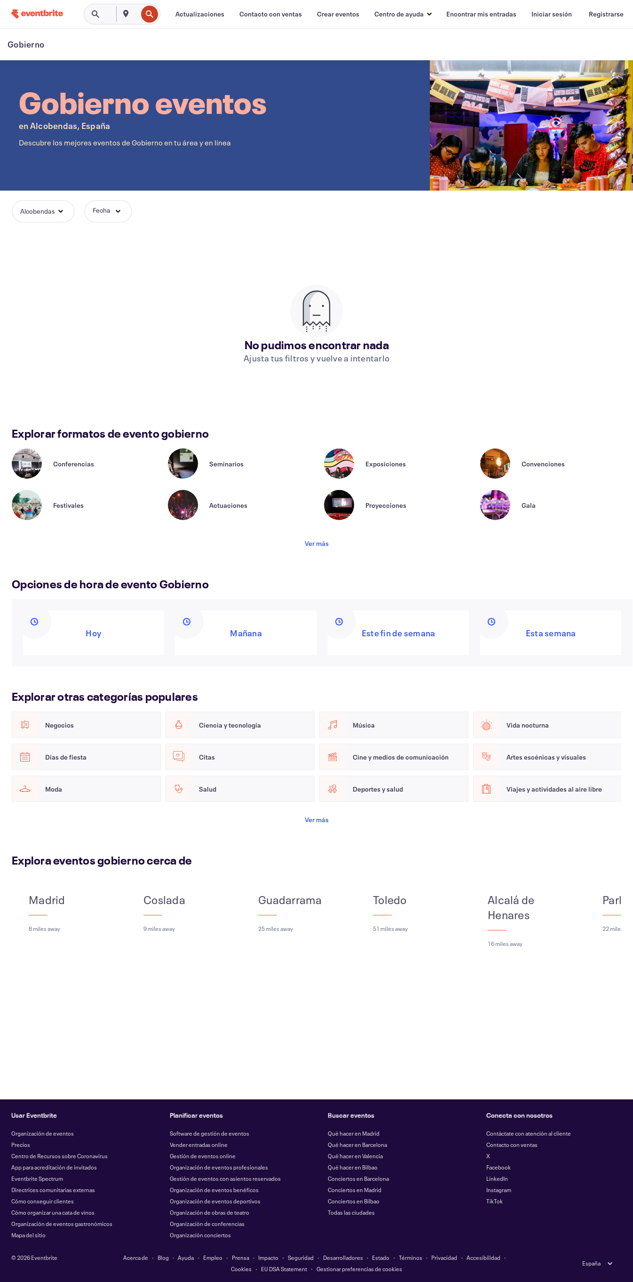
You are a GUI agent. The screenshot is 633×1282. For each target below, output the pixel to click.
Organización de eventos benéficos (214, 1190)
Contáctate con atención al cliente (528, 1133)
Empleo (212, 1257)
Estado (380, 1257)
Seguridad (301, 1257)
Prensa (240, 1257)
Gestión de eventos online (203, 1156)
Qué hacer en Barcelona (357, 1144)
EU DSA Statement (284, 1269)
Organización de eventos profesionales (219, 1167)
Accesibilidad (483, 1257)
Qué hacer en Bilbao (353, 1167)
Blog (163, 1257)
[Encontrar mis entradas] (481, 14)
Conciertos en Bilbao (354, 1201)
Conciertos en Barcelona (358, 1178)
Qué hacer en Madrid (354, 1133)
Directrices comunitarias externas (53, 1190)
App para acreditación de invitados (54, 1167)
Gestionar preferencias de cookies (359, 1269)
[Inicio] (37, 14)
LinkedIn (497, 1178)
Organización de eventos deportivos (215, 1201)
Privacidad (444, 1257)
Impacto (268, 1257)
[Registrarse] (606, 14)
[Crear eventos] (338, 14)
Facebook (498, 1167)
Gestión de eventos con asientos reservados (225, 1178)
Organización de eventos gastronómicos (61, 1223)
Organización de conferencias (207, 1223)
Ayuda (186, 1257)
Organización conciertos (200, 1235)
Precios (20, 1144)
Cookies (241, 1269)
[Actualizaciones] (200, 14)
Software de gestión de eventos (209, 1133)
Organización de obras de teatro (209, 1212)
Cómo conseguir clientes (42, 1201)
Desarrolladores (343, 1257)
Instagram (498, 1190)
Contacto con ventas (512, 1144)
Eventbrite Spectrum (37, 1178)
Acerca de (135, 1257)
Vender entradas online (199, 1144)
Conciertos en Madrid (354, 1190)
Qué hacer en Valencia (355, 1156)
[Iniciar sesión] (551, 14)
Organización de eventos (42, 1133)
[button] (403, 14)
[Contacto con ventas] (270, 14)
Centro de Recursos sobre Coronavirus (59, 1156)
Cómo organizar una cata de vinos (53, 1212)
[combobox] (136, 14)
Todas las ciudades (351, 1212)
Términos (410, 1257)
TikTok (494, 1201)
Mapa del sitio (28, 1235)
